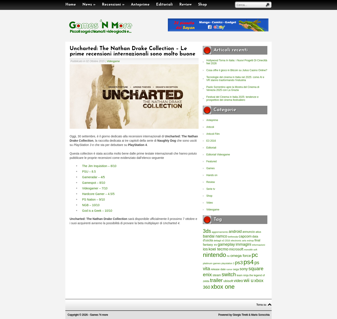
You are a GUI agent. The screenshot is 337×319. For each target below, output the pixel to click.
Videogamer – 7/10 (94, 188)
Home (70, 4)
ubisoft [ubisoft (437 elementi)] (228, 281)
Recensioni (113, 4)
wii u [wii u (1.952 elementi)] (249, 280)
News (88, 4)
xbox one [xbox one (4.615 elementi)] (222, 286)
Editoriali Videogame (218, 154)
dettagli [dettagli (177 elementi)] (217, 240)
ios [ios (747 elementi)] (205, 249)
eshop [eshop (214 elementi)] (250, 240)
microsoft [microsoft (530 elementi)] (236, 249)
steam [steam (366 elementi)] (217, 275)
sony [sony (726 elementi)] (244, 269)
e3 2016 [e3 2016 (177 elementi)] (226, 240)
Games (210, 168)
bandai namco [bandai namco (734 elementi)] (215, 236)
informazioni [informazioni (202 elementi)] (258, 245)
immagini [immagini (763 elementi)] (243, 244)
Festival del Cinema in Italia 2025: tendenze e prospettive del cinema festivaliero (232, 98)
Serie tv (210, 188)
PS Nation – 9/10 (93, 199)
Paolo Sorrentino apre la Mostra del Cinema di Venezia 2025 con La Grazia (232, 89)
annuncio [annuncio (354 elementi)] (248, 231)
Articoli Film (213, 133)
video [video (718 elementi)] (238, 281)
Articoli (210, 127)
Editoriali (164, 4)
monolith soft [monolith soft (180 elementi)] (250, 249)
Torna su (261, 304)
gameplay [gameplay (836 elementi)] (226, 244)
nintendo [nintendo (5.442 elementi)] (214, 255)
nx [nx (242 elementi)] (228, 256)
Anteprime (140, 4)
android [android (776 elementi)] (235, 231)
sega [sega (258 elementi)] (236, 269)
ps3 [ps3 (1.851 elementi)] (239, 262)
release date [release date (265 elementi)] (218, 269)
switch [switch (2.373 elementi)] (229, 274)
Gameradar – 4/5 (93, 177)
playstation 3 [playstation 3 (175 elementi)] (227, 263)
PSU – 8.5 (89, 171)
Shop (202, 4)
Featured (211, 161)
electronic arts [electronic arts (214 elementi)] (238, 240)
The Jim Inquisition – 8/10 (99, 166)
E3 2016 (211, 140)
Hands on (211, 175)
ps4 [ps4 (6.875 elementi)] (249, 261)
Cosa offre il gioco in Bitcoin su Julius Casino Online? (236, 70)
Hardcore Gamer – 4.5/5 (98, 194)
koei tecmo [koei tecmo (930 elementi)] (218, 249)
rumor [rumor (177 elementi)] (229, 269)
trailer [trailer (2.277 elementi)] (216, 280)
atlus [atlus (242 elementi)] (258, 231)
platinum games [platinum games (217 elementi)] (212, 263)
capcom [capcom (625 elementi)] (245, 236)
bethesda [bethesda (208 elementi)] (233, 236)
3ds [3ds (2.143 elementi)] (207, 231)
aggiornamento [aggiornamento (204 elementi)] (220, 232)
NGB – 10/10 (91, 205)
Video (209, 202)
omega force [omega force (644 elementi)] (240, 255)
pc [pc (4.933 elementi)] (255, 255)
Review (185, 4)
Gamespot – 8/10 (93, 182)
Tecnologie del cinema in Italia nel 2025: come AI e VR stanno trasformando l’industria (235, 79)
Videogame (113, 61)
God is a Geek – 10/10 (97, 210)
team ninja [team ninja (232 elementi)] (243, 275)
